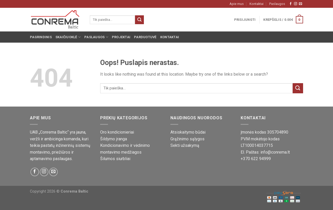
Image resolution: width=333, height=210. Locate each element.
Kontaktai (256, 4)
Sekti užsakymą (184, 145)
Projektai (121, 37)
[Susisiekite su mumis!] (300, 4)
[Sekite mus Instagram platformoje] (295, 4)
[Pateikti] (139, 19)
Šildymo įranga (113, 138)
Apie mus (236, 4)
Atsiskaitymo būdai (188, 132)
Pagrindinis (41, 37)
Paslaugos (277, 4)
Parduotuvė (145, 37)
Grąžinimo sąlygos (187, 138)
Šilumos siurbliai (115, 158)
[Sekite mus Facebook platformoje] (290, 4)
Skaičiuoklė (68, 37)
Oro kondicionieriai (117, 132)
